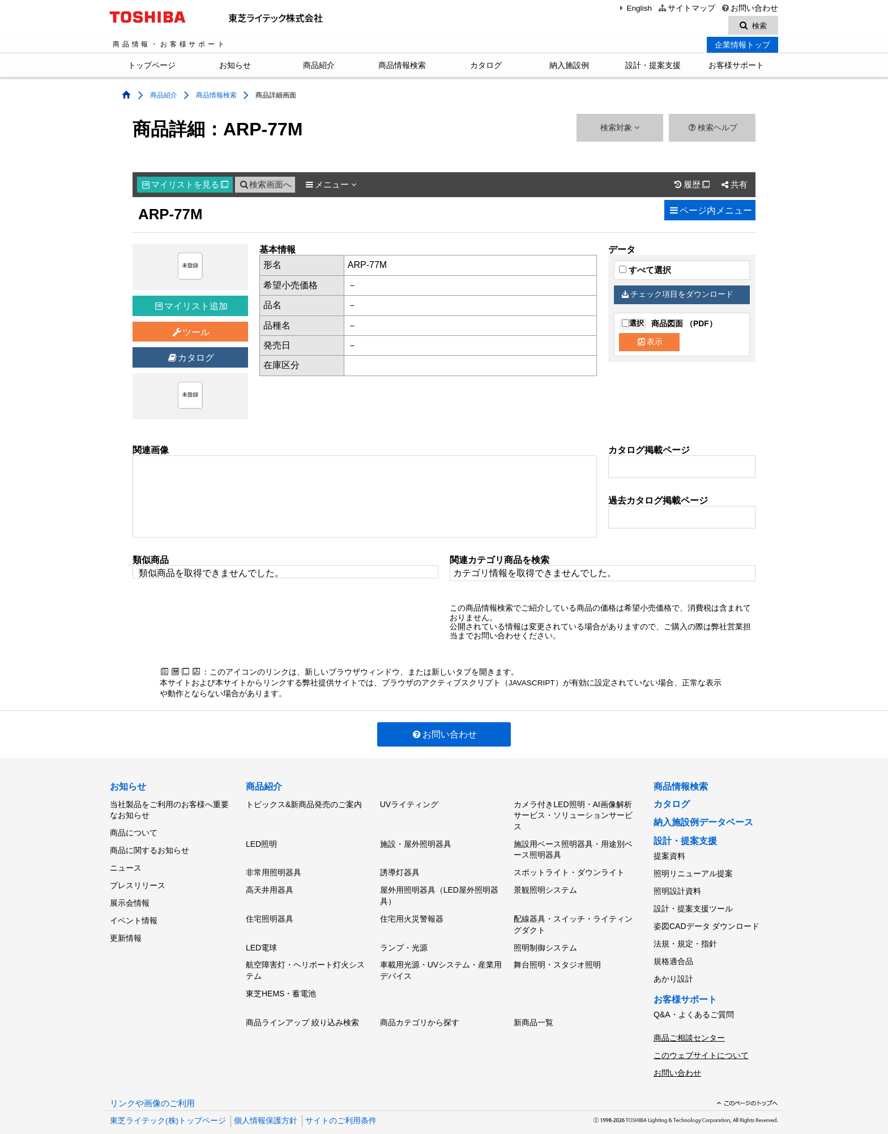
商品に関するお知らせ (149, 847)
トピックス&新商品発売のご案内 (304, 804)
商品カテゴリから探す (419, 1007)
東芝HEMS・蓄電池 (281, 981)
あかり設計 (673, 965)
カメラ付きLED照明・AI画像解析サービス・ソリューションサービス (573, 816)
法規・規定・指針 (685, 934)
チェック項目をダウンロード (678, 296)
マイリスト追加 (191, 308)
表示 (650, 343)
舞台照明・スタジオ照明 (557, 953)
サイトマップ (686, 8)
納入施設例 (569, 66)
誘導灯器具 (400, 869)
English (634, 8)
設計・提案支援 (653, 66)
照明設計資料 (677, 887)
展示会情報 (130, 893)
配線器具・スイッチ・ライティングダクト (573, 917)
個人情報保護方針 (265, 1099)
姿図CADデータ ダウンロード (706, 918)
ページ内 (710, 212)
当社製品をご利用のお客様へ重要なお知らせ (169, 810)
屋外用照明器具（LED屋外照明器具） (439, 890)
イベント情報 (133, 909)
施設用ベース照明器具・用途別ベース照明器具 (573, 848)
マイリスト (185, 186)
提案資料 (669, 856)
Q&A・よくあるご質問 (694, 999)
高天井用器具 (269, 884)
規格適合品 (673, 950)
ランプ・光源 (404, 938)
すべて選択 (645, 271)
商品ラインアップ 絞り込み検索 (302, 1007)
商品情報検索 (402, 66)
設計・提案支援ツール (693, 903)
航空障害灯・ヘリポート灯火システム (305, 959)
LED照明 (261, 842)
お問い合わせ (749, 8)
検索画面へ (265, 186)
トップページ (152, 66)
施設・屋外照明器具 (415, 842)
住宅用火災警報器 (411, 911)
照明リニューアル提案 (693, 872)
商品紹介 (319, 66)
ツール (190, 334)
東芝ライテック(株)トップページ (168, 1099)
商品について (133, 831)
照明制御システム (545, 938)
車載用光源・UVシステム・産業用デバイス (441, 959)
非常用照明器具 (273, 869)
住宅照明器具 (269, 911)
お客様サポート (736, 66)
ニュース (126, 862)
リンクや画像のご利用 (152, 1082)
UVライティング (409, 804)
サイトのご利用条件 (341, 1099)
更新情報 (126, 925)
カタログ (486, 66)
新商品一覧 (533, 1007)
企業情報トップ (742, 46)
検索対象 (619, 129)
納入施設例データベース (703, 824)
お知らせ (235, 66)
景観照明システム (545, 884)
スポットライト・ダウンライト (569, 869)
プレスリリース (137, 878)
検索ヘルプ (712, 129)
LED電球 (261, 938)
